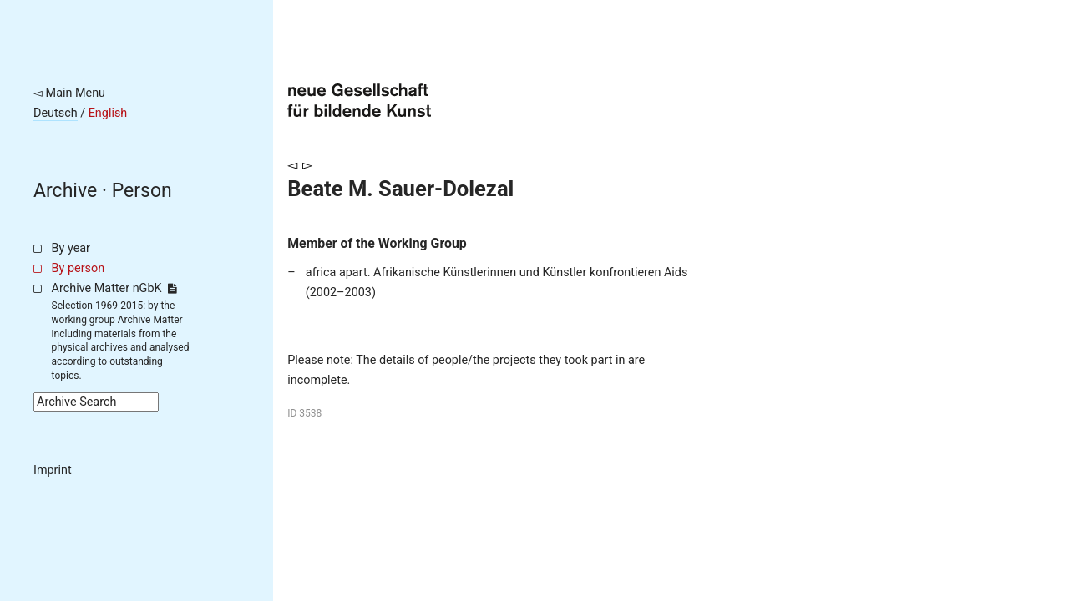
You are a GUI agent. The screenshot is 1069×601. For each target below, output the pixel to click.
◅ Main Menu (69, 93)
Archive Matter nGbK (114, 288)
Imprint (52, 470)
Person (142, 190)
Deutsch (55, 113)
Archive (65, 190)
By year (71, 248)
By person (78, 268)
